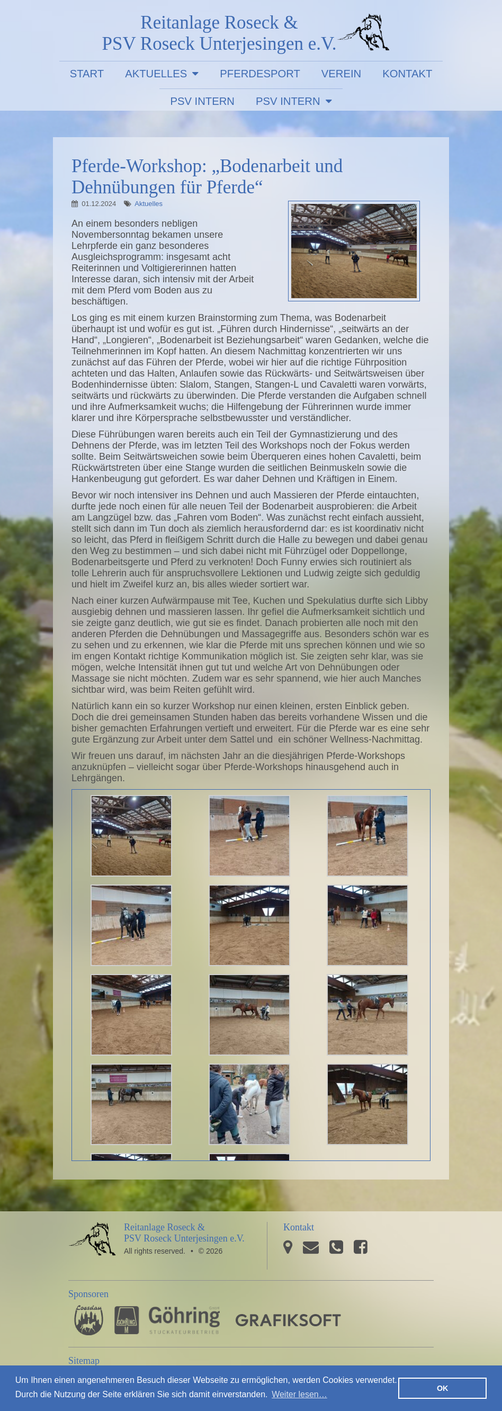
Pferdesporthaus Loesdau (89, 1320)
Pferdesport (260, 73)
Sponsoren (88, 1294)
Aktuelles (156, 73)
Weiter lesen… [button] (299, 1394)
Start (87, 73)
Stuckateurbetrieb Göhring (167, 1320)
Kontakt (407, 73)
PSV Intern (202, 101)
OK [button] (443, 1388)
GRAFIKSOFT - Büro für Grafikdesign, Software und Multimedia (288, 1320)
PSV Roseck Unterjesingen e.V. (363, 34)
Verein (341, 73)
